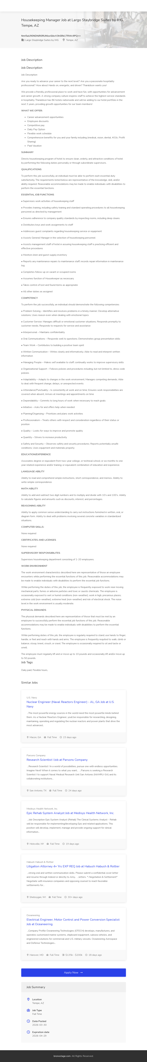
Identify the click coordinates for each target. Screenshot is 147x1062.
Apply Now (73, 972)
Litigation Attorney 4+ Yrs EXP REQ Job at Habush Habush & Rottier (73, 866)
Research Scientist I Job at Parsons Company (57, 760)
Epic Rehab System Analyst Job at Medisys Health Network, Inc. (70, 813)
